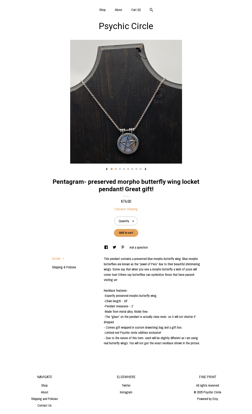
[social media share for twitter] (115, 247)
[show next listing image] (145, 169)
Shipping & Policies (64, 267)
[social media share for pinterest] (123, 247)
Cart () (136, 9)
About (118, 9)
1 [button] (112, 169)
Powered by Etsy (207, 398)
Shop (102, 9)
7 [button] (136, 169)
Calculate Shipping (126, 209)
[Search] (151, 10)
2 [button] (116, 169)
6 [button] (132, 169)
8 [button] (141, 169)
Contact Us (44, 405)
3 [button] (120, 169)
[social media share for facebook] (106, 247)
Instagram (126, 392)
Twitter (126, 385)
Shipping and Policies (44, 398)
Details (58, 258)
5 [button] (128, 169)
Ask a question (138, 247)
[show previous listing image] (107, 169)
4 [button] (124, 169)
